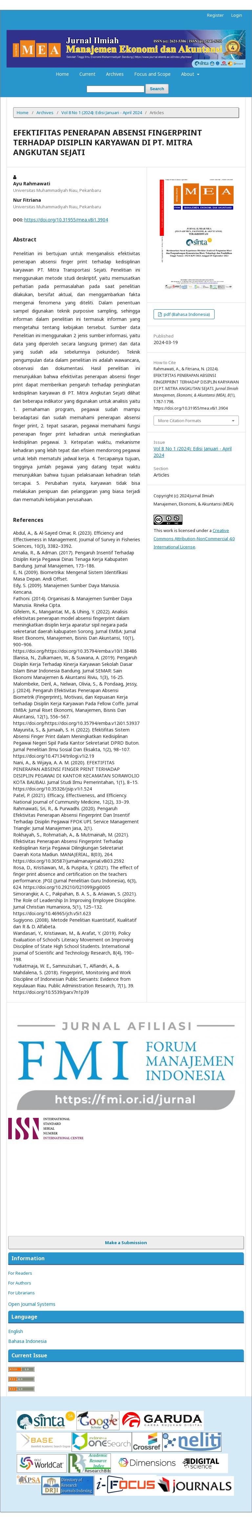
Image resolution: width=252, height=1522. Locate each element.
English (15, 1331)
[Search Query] (115, 89)
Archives (115, 74)
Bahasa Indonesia (27, 1341)
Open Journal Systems (31, 1304)
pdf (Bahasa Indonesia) (186, 314)
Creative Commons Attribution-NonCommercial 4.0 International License (194, 538)
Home (62, 74)
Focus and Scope (152, 74)
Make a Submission (126, 1242)
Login (236, 15)
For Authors (19, 1283)
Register (215, 15)
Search (157, 88)
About (188, 74)
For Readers (20, 1273)
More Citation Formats (179, 420)
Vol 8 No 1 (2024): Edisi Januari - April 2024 (101, 112)
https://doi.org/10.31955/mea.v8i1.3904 (66, 219)
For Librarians (21, 1293)
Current (87, 74)
